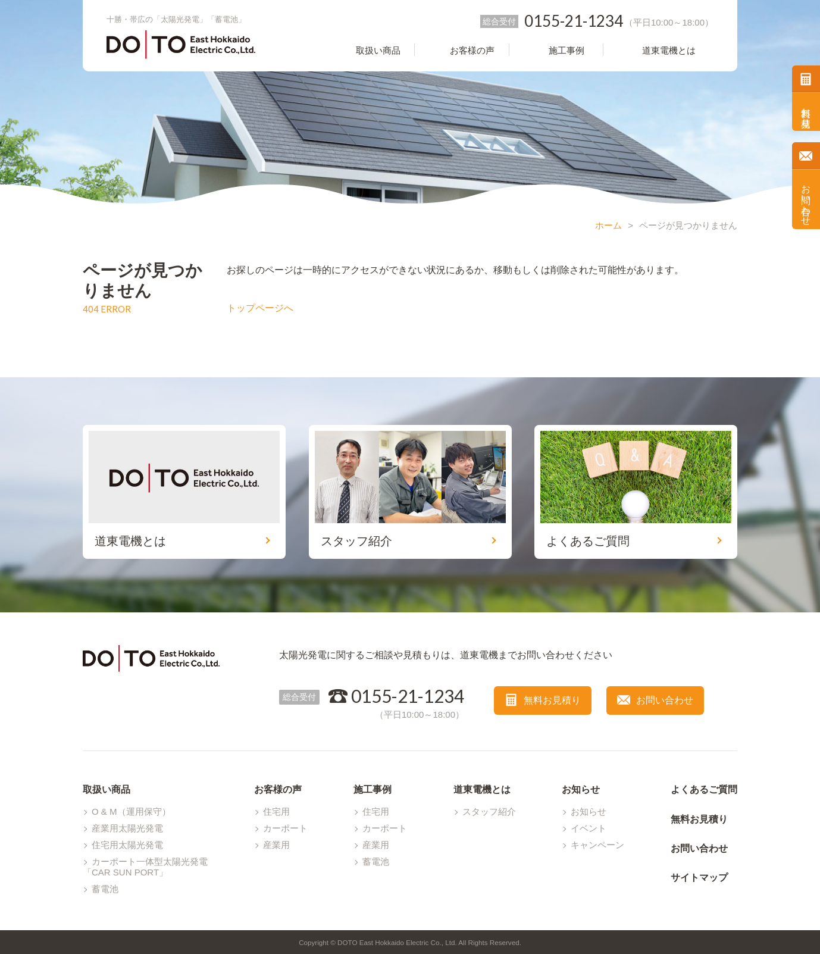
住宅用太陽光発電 (127, 845)
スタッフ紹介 (489, 811)
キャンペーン (597, 845)
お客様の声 (278, 789)
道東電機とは (482, 789)
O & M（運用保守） (131, 811)
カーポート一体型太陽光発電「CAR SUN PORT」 (145, 866)
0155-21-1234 (407, 695)
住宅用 (276, 811)
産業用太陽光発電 (127, 828)
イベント (588, 828)
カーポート (285, 828)
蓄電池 (105, 889)
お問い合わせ (806, 199)
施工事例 (372, 789)
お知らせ (581, 789)
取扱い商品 (106, 789)
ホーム (608, 225)
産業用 (276, 845)
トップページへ (260, 308)
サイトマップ (699, 877)
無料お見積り (806, 112)
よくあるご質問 (704, 789)
